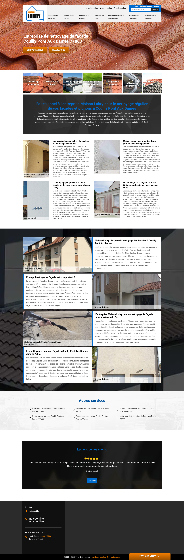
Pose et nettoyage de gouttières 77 (116, 17)
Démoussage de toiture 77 (150, 17)
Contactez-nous (35, 50)
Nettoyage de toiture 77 (53, 17)
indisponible (92, 8)
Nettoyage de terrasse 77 (134, 17)
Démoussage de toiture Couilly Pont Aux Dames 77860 (92, 417)
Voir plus (92, 480)
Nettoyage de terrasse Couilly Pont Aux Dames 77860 (48, 417)
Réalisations (58, 50)
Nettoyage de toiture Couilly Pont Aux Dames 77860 (138, 417)
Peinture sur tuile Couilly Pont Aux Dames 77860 (93, 409)
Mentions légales (99, 557)
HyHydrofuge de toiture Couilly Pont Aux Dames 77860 (48, 409)
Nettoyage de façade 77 (84, 17)
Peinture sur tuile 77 (99, 17)
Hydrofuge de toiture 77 (69, 17)
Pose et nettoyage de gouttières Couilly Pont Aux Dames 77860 (138, 409)
